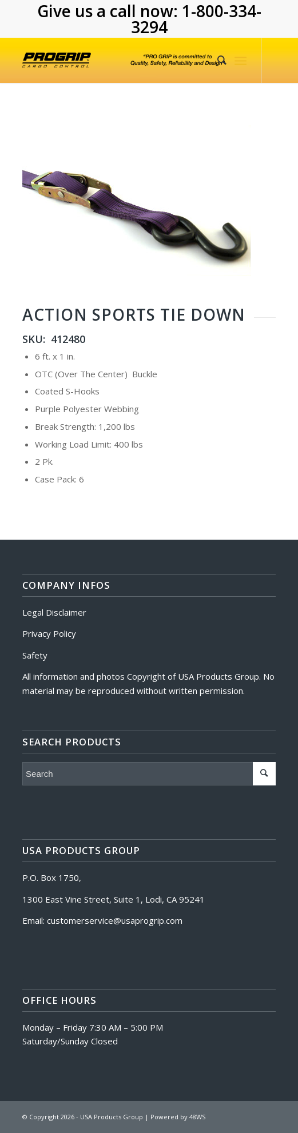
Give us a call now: (109, 11)
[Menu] (241, 60)
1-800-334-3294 (196, 19)
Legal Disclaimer (54, 612)
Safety (34, 655)
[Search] (216, 60)
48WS (197, 1116)
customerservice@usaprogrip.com (114, 920)
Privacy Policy (49, 633)
